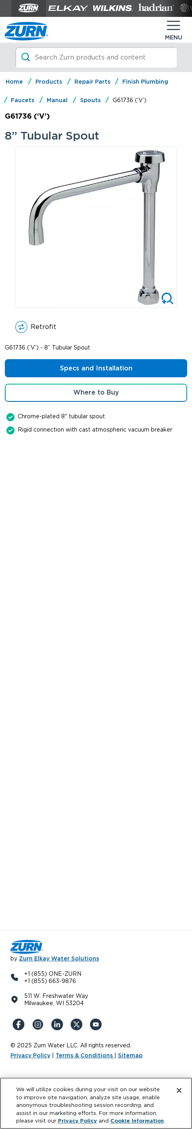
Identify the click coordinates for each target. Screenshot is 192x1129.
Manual (57, 100)
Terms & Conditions (85, 1055)
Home (14, 81)
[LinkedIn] (59, 1024)
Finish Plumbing (145, 81)
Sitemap (130, 1055)
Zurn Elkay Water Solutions (59, 958)
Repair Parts (92, 81)
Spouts (90, 100)
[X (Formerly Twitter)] (78, 1024)
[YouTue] (97, 1024)
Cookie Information (137, 1121)
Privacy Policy (30, 1055)
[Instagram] (39, 1024)
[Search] (96, 57)
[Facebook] (20, 1024)
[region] (96, 1103)
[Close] (179, 1090)
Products (48, 81)
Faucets (22, 100)
